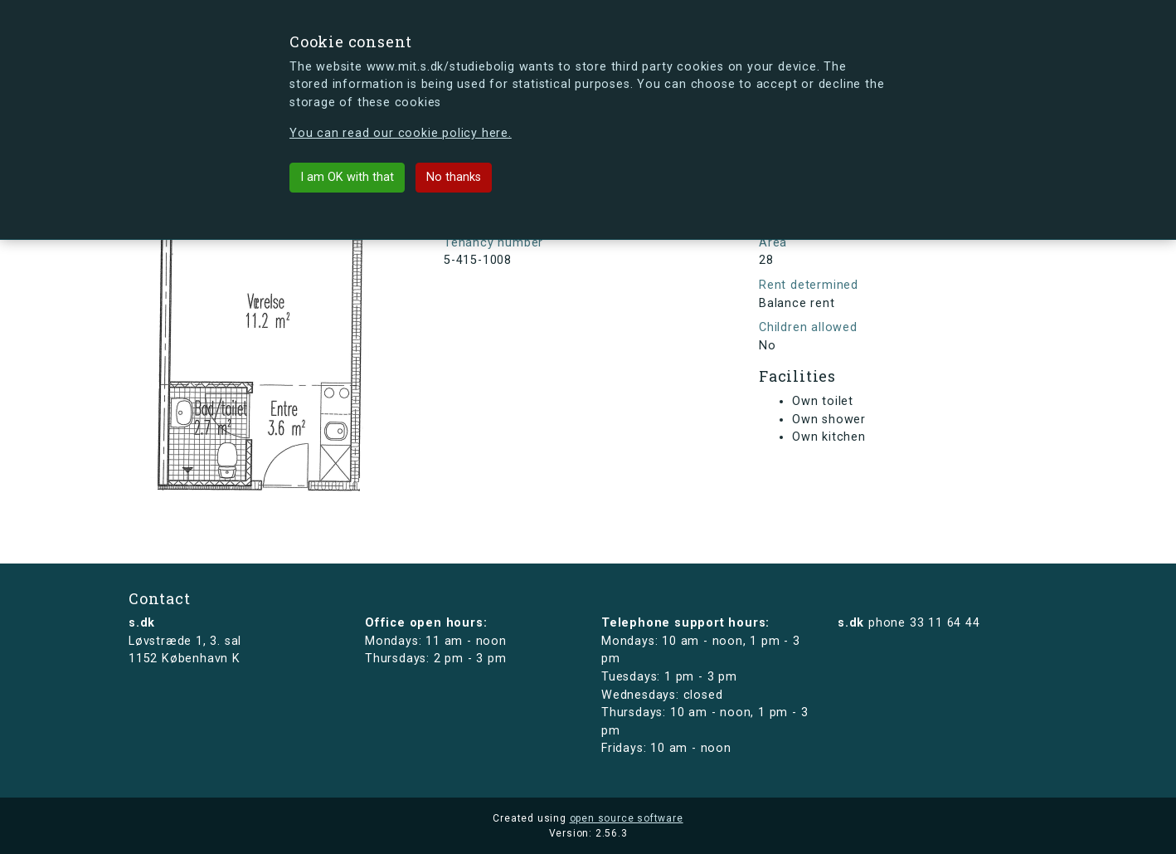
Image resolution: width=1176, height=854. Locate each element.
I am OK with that (347, 177)
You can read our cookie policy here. (400, 133)
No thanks (453, 177)
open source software (626, 818)
